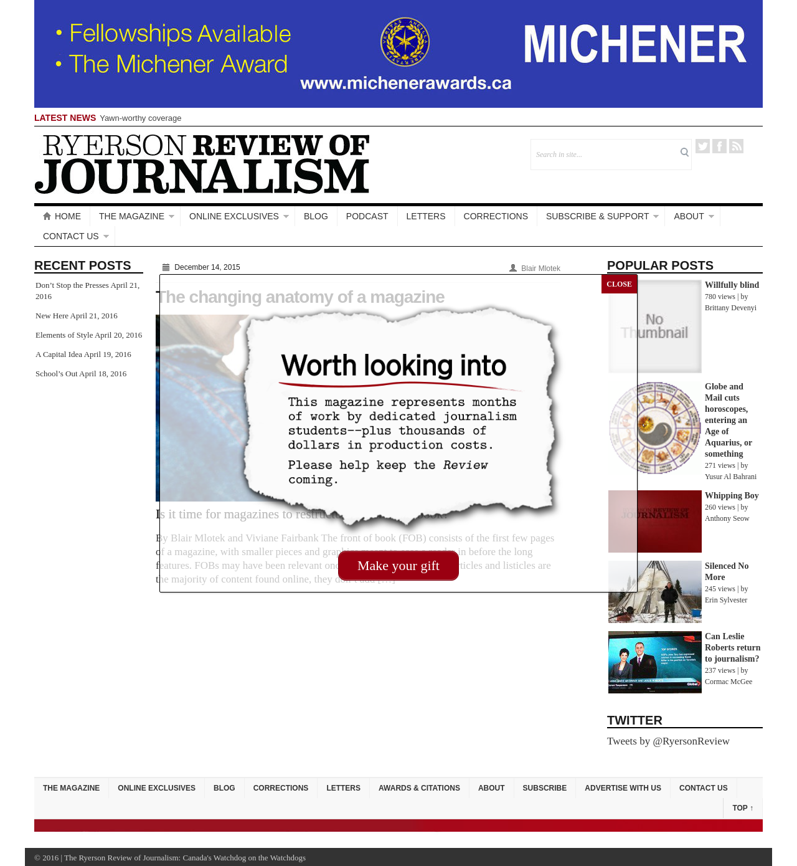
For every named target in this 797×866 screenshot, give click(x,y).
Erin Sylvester (726, 600)
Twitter (703, 146)
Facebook (719, 146)
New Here (51, 315)
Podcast (367, 216)
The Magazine (131, 216)
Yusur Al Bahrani (731, 476)
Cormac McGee (728, 681)
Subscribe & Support (597, 216)
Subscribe (545, 788)
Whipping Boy (732, 495)
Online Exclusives (234, 216)
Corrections (496, 216)
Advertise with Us (623, 788)
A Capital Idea (58, 354)
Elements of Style (64, 335)
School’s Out (56, 373)
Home (62, 216)
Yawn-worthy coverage (140, 118)
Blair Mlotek (540, 268)
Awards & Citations (419, 788)
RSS (736, 146)
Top (742, 808)
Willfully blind (732, 285)
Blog (316, 216)
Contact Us (71, 236)
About (689, 216)
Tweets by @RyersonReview (668, 741)
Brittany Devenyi (731, 307)
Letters (426, 216)
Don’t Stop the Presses (72, 285)
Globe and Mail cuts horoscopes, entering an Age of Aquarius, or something (728, 420)
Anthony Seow (727, 518)
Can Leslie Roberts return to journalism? (733, 648)
